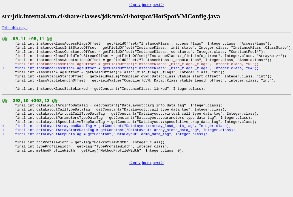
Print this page (14, 27)
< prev (135, 4)
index (147, 4)
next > (158, 4)
